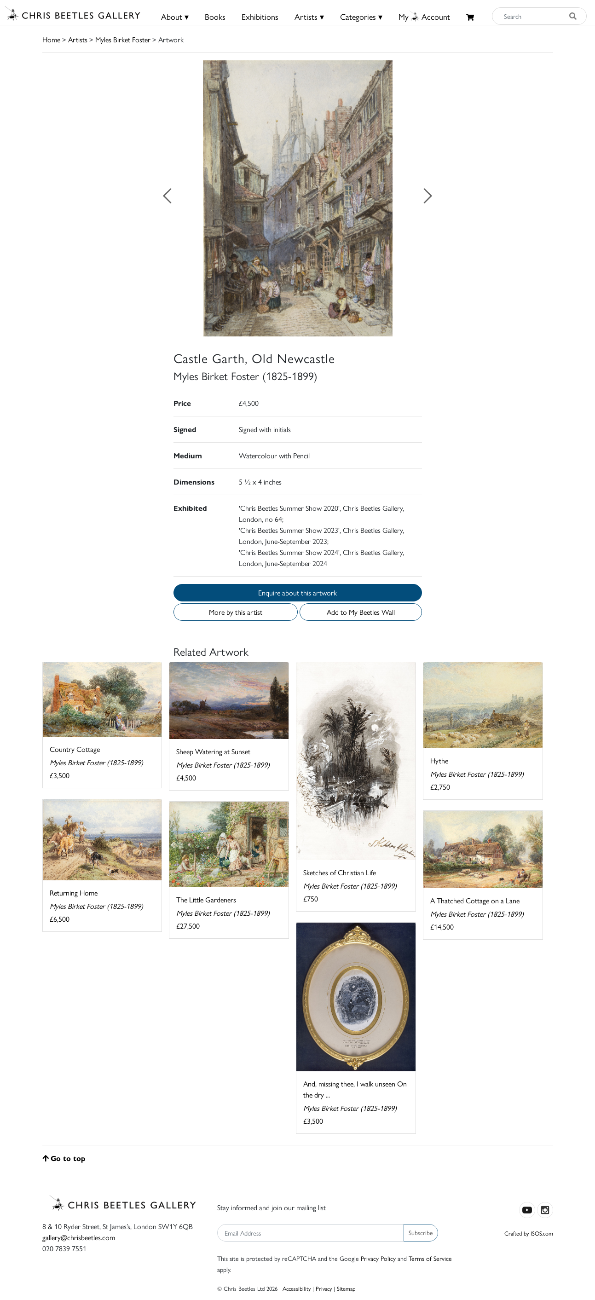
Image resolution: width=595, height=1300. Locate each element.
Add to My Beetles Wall (361, 612)
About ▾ (175, 16)
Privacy (324, 1288)
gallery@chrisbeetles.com (78, 1237)
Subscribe (421, 1232)
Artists (77, 39)
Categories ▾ (361, 16)
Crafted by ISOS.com (528, 1233)
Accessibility (297, 1288)
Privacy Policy (378, 1258)
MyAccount (424, 16)
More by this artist (235, 612)
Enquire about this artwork (297, 592)
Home (51, 39)
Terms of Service (430, 1258)
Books (215, 16)
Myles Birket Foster (122, 39)
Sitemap (346, 1288)
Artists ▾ (309, 16)
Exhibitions (260, 16)
